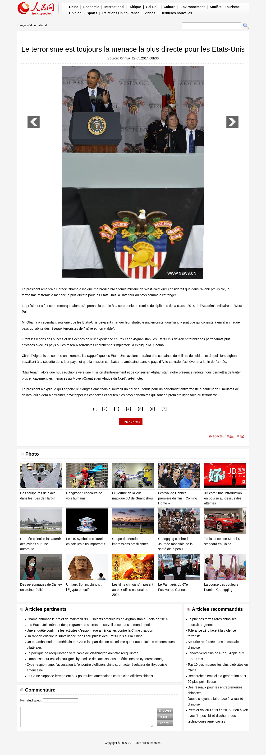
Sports (92, 13)
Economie (91, 7)
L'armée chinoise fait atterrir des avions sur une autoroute (40, 544)
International (114, 7)
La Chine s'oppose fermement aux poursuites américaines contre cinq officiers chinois (90, 676)
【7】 (164, 409)
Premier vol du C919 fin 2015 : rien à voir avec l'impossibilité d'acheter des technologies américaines (218, 715)
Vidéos (150, 13)
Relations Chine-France (120, 13)
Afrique (135, 7)
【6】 (152, 409)
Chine (73, 7)
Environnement (192, 7)
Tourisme (232, 7)
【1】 (95, 409)
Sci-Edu (152, 7)
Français (22, 25)
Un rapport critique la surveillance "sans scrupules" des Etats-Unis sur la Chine (85, 636)
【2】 (105, 409)
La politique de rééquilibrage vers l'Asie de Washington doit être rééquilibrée (82, 653)
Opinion (75, 13)
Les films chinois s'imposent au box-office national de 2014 (132, 590)
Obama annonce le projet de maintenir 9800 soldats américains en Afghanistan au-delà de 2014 (97, 619)
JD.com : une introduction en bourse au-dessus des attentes (223, 498)
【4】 (128, 409)
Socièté (216, 7)
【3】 (116, 409)
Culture (169, 7)
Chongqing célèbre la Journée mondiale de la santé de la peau (175, 544)
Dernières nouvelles (176, 13)
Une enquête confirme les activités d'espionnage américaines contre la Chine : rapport (90, 630)
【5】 (140, 409)
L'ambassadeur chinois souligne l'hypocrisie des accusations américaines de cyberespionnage (96, 659)
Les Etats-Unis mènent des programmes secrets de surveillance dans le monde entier (90, 625)
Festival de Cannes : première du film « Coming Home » (177, 498)
